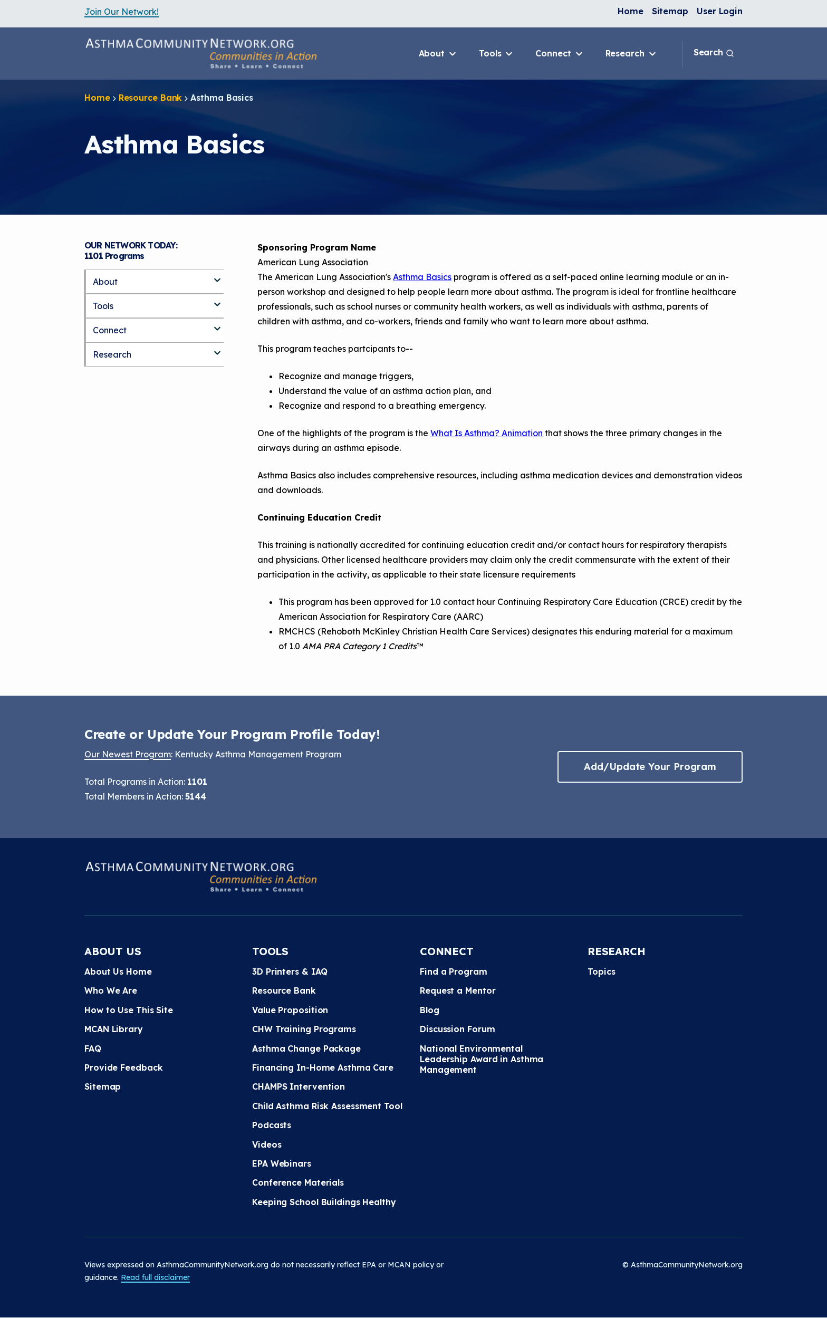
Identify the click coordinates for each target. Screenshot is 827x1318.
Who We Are (110, 990)
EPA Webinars (281, 1163)
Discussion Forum (457, 1029)
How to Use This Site (128, 1010)
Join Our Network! (121, 11)
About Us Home (118, 971)
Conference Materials (298, 1182)
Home (630, 11)
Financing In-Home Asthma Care (322, 1067)
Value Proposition (290, 1010)
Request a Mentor (457, 990)
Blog (429, 1010)
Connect (559, 54)
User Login (720, 11)
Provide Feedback (123, 1067)
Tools (496, 54)
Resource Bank (150, 97)
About (438, 54)
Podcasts (271, 1125)
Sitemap (670, 11)
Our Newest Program (127, 754)
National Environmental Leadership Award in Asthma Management (481, 1059)
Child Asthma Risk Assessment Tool (327, 1106)
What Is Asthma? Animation (486, 433)
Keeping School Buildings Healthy (324, 1202)
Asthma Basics (422, 277)
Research (631, 54)
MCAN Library (113, 1029)
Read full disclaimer (155, 1277)
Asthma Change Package (306, 1048)
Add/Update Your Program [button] (649, 767)
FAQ (92, 1048)
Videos (266, 1144)
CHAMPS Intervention (298, 1086)
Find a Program (453, 971)
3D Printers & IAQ (290, 971)
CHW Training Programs (304, 1029)
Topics (601, 971)
